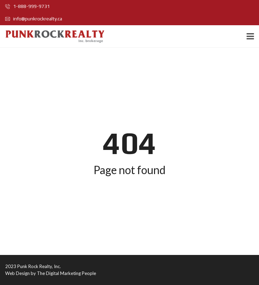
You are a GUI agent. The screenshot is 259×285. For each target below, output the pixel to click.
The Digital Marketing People (66, 273)
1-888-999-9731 (27, 6)
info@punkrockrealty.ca (33, 18)
